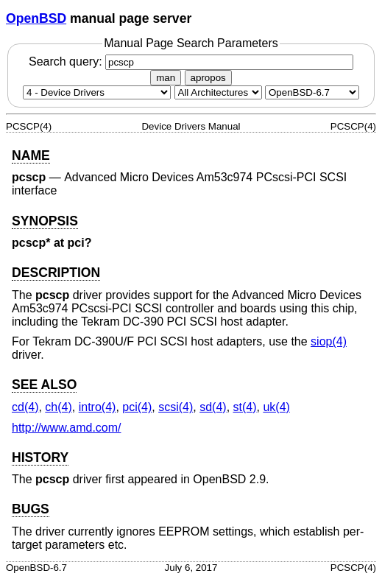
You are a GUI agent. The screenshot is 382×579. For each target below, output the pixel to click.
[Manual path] (312, 92)
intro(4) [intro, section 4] (97, 407)
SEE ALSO (44, 384)
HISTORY (40, 457)
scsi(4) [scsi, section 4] (175, 407)
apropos (208, 77)
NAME (31, 155)
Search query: (191, 61)
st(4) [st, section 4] (245, 407)
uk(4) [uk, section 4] (276, 407)
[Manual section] (97, 92)
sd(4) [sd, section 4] (212, 407)
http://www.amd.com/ (66, 427)
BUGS (30, 509)
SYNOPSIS (45, 221)
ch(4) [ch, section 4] (58, 407)
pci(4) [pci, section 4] (137, 407)
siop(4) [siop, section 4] (329, 341)
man (165, 77)
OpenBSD (36, 18)
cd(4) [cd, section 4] (25, 407)
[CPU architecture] (218, 92)
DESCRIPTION (56, 272)
